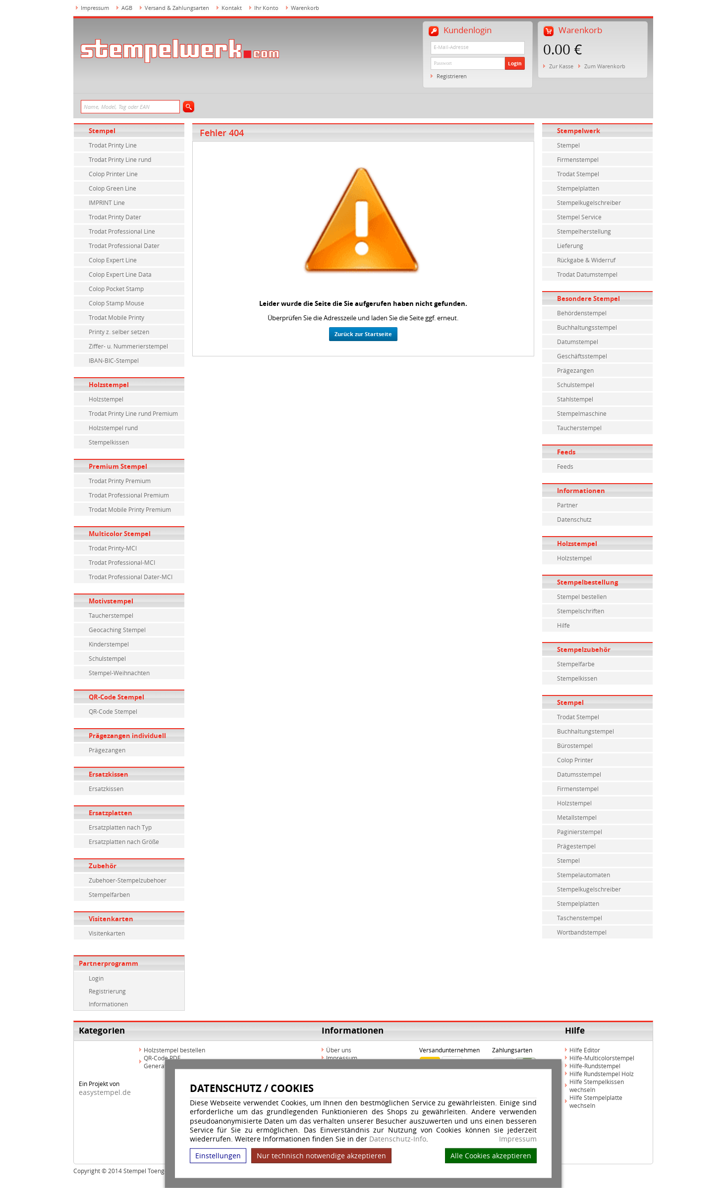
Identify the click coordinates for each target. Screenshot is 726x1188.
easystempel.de (105, 1092)
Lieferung (570, 245)
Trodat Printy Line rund (120, 159)
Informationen (108, 1004)
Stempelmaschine (582, 413)
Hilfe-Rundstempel (594, 1066)
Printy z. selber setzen (119, 332)
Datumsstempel (579, 774)
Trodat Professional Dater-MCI (130, 577)
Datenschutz (574, 519)
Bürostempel (575, 745)
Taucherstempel (111, 615)
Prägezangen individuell (127, 735)
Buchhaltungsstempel (587, 327)
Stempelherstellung (584, 231)
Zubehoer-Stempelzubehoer (128, 880)
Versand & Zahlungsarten (177, 7)
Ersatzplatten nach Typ (120, 827)
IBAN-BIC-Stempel (114, 360)
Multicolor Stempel (120, 533)
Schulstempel (107, 658)
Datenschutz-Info (397, 1138)
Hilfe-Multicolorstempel (601, 1058)
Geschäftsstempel (582, 356)
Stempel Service (579, 217)
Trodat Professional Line (122, 231)
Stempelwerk (578, 130)
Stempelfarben (109, 894)
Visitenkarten (111, 918)
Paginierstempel (579, 832)
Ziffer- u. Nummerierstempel (128, 346)
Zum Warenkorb (604, 66)
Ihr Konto (266, 7)
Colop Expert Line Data (120, 274)
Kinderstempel (109, 644)
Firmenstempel (578, 159)
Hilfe (563, 625)
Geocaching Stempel (117, 630)
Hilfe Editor (584, 1050)
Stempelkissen (109, 442)
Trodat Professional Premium (129, 495)
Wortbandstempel (582, 932)
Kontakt (232, 7)
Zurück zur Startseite (363, 334)
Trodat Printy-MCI (113, 548)
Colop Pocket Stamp (116, 289)
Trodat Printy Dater (115, 217)
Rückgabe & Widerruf (586, 260)
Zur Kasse (561, 66)
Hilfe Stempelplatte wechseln (595, 1101)
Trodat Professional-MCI (122, 562)
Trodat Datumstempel (587, 274)
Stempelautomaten (583, 875)
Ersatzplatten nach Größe (124, 841)
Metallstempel (577, 817)
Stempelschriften (580, 611)
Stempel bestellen (582, 596)
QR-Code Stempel (116, 697)
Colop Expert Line (113, 260)
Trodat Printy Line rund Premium (133, 413)
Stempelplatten (578, 188)
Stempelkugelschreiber (589, 202)
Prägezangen (107, 750)
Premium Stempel (118, 466)
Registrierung (107, 991)
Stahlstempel (575, 399)
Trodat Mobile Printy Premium (130, 509)
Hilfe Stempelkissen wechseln (596, 1085)
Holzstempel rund (113, 428)
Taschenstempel (579, 918)
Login (515, 63)
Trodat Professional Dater (124, 245)
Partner (567, 505)
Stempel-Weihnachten (119, 673)
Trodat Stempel (578, 174)
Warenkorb (305, 7)
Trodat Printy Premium (120, 481)
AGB (126, 7)
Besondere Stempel (588, 298)
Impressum (518, 1139)
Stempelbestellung (587, 582)
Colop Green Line (112, 188)
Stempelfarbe (576, 664)
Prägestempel (576, 846)
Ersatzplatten (110, 812)
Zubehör (102, 865)
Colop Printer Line (113, 174)
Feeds (566, 451)
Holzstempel (109, 384)
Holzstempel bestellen (174, 1050)
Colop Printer (575, 760)
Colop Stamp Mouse (116, 303)
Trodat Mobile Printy (116, 317)
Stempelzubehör (584, 649)
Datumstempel (577, 342)
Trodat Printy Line (113, 145)
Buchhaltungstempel (585, 731)
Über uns (338, 1050)
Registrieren (452, 76)
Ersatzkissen (108, 774)
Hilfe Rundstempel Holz (601, 1074)
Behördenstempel (582, 313)
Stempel (102, 130)
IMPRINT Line (107, 202)
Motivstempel (111, 600)
